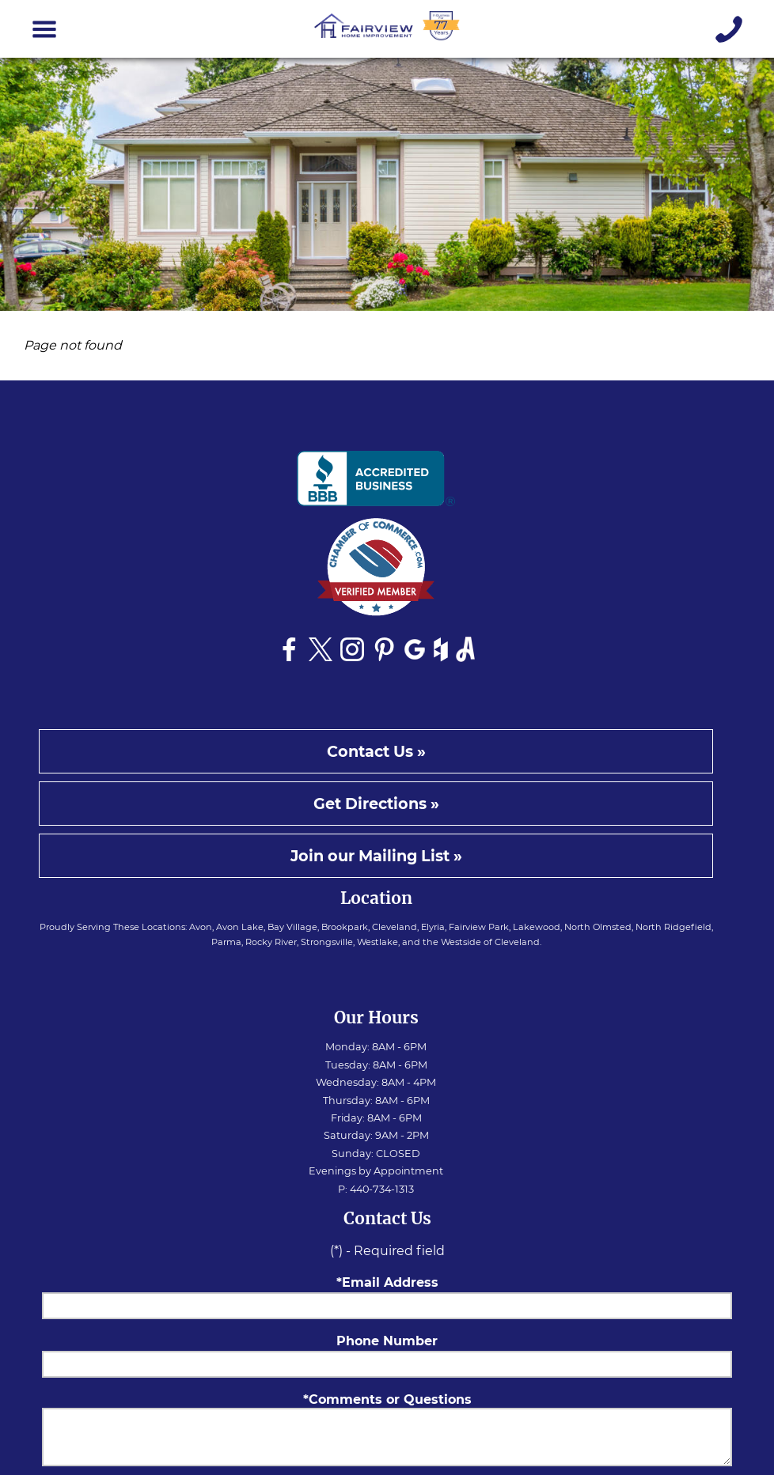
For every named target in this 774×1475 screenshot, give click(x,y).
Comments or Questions (390, 1399)
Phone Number (387, 1340)
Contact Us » (376, 751)
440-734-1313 (382, 1189)
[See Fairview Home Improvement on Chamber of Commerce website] (376, 571)
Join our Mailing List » (376, 855)
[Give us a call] (729, 29)
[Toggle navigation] (45, 29)
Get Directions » (376, 803)
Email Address (390, 1282)
